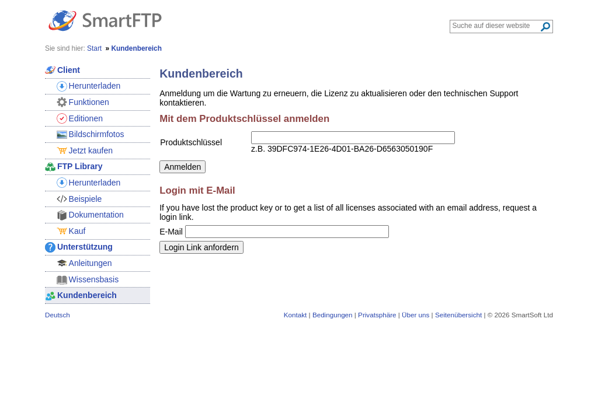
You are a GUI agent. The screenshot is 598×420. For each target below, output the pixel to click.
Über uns (415, 314)
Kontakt (295, 314)
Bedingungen (332, 314)
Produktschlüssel (191, 142)
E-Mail (171, 231)
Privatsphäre (377, 314)
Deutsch (57, 314)
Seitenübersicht (458, 314)
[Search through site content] (496, 26)
